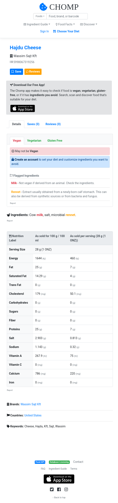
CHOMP (64, 7)
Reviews (33, 71)
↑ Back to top (59, 497)
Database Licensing (59, 462)
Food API (40, 462)
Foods (39, 16)
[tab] (33, 124)
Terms (73, 468)
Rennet (16, 192)
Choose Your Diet (66, 31)
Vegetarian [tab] (34, 140)
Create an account (26, 159)
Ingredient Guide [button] (36, 24)
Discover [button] (87, 24)
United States (32, 415)
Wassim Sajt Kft (23, 56)
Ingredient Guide (58, 468)
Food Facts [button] (64, 24)
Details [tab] (16, 124)
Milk (14, 183)
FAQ (43, 468)
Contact (78, 461)
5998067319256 (22, 62)
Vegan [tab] (17, 140)
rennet (70, 215)
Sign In (44, 31)
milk (40, 215)
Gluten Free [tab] (54, 140)
